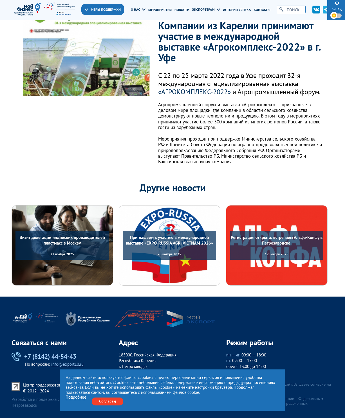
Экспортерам (206, 10)
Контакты (262, 10)
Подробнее (76, 397)
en (339, 10)
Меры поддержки (103, 9)
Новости (181, 10)
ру (333, 10)
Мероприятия (160, 10)
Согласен (107, 401)
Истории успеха (237, 10)
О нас (138, 10)
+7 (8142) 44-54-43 (44, 356)
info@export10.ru (67, 364)
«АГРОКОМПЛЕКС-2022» (194, 92)
